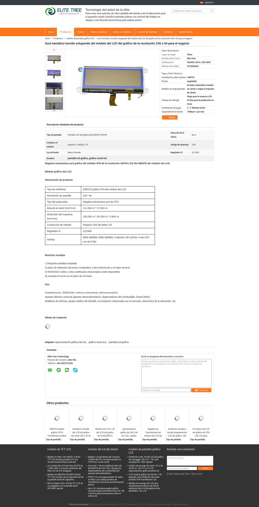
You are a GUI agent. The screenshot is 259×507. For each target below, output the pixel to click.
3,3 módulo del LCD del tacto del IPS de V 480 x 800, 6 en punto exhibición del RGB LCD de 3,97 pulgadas (65, 468)
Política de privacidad (78, 504)
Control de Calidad (147, 32)
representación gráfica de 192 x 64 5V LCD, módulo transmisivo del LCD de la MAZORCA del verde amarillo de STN (129, 433)
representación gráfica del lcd (70, 342)
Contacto (168, 32)
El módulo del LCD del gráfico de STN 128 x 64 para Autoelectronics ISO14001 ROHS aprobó (201, 433)
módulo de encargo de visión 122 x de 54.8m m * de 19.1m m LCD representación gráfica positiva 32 (146, 468)
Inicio (51, 32)
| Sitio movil (196, 474)
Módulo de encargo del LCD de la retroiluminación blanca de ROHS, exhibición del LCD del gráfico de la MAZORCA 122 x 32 (144, 487)
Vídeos (80, 32)
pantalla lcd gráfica (119, 342)
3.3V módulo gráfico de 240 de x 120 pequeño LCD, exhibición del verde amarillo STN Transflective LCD (145, 477)
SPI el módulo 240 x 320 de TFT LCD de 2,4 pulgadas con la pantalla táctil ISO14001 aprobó (65, 486)
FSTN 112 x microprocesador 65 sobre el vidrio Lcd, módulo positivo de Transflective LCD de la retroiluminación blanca (106, 481)
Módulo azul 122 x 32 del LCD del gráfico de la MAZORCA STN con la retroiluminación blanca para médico (105, 433)
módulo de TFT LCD (59, 449)
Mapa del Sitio (182, 474)
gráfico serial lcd (97, 342)
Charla (170, 117)
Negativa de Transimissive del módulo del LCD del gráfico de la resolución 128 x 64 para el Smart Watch (153, 433)
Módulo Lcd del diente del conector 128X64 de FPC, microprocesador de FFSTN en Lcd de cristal (104, 459)
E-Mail (170, 474)
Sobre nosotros (99, 32)
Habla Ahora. (186, 32)
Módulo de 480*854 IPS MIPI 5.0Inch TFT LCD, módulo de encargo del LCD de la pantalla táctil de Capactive (66, 477)
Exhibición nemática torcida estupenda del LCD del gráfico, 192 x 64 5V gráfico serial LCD (177, 433)
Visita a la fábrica (122, 32)
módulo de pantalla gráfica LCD (80, 38)
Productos (65, 32)
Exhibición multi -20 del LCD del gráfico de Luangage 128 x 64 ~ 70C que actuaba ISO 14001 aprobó (146, 459)
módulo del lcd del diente (103, 449)
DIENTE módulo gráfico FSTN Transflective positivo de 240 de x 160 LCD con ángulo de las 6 (56, 433)
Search (212, 11)
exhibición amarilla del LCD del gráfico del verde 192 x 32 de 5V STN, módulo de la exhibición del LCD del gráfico (81, 433)
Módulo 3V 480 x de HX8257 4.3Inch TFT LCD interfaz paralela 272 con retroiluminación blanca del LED (64, 459)
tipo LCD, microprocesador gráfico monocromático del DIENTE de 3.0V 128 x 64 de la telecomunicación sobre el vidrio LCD (106, 492)
